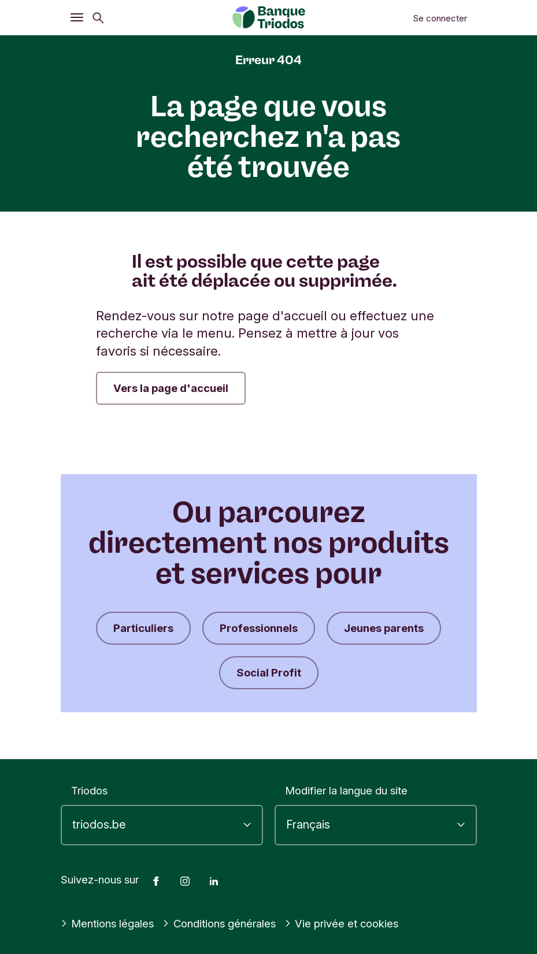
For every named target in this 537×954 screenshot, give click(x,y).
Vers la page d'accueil (170, 388)
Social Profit (268, 672)
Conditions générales (219, 923)
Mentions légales (107, 923)
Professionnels (259, 628)
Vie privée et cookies (341, 923)
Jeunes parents (384, 628)
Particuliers (143, 628)
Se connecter (440, 18)
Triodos (89, 790)
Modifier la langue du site (346, 790)
